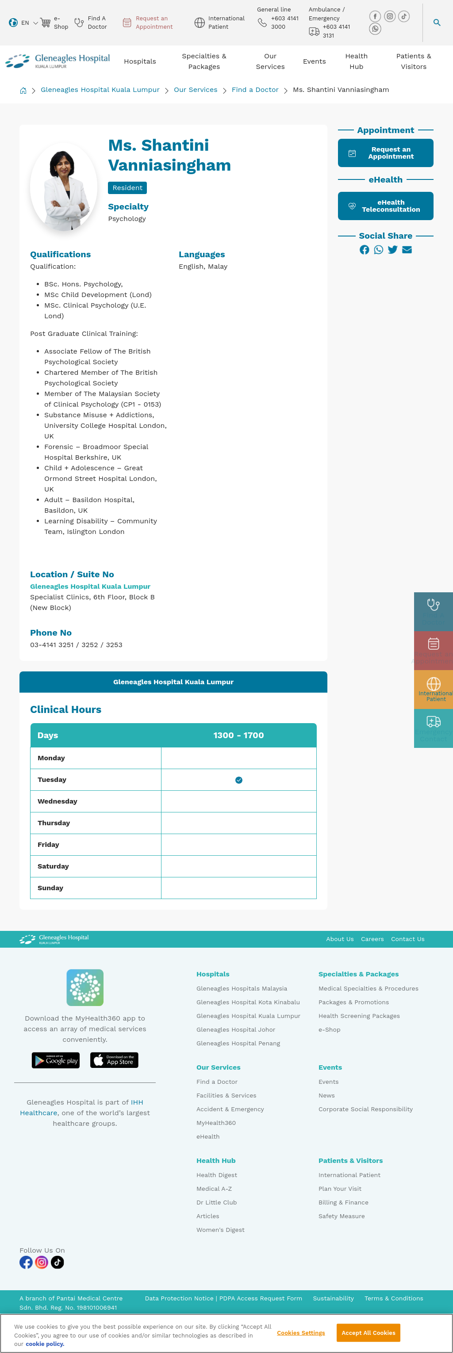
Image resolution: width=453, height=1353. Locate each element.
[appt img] (433, 650)
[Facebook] (364, 249)
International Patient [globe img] (219, 22)
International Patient (349, 1174)
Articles (207, 1216)
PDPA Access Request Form (261, 1298)
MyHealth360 (216, 1122)
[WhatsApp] (378, 249)
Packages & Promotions (354, 1002)
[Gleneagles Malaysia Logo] (53, 938)
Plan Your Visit (340, 1188)
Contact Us (408, 938)
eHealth (208, 1136)
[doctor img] (433, 611)
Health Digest (216, 1174)
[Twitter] (393, 249)
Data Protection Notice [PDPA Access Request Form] (180, 1298)
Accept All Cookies (368, 1335)
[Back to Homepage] (23, 90)
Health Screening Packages (359, 1015)
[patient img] (433, 689)
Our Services (196, 89)
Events (329, 1081)
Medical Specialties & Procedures (368, 988)
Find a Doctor (255, 89)
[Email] (407, 249)
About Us (340, 938)
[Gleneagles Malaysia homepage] (57, 61)
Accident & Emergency (230, 1109)
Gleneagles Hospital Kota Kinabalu (248, 1002)
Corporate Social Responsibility (366, 1109)
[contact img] (433, 728)
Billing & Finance (344, 1202)
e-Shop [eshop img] (53, 22)
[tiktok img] (404, 16)
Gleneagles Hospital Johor (236, 1029)
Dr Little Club (216, 1202)
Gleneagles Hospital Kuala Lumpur (100, 89)
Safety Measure (342, 1216)
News (327, 1095)
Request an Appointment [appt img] (147, 22)
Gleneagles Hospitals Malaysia (241, 988)
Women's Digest (220, 1229)
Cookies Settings (301, 1335)
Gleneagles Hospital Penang (238, 1043)
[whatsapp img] (375, 28)
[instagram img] (391, 16)
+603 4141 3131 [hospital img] (329, 31)
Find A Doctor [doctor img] (90, 22)
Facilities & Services (226, 1095)
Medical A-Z (214, 1188)
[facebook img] (376, 16)
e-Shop (330, 1029)
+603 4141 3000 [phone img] (278, 22)
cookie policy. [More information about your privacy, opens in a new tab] (45, 1346)
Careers (372, 938)
